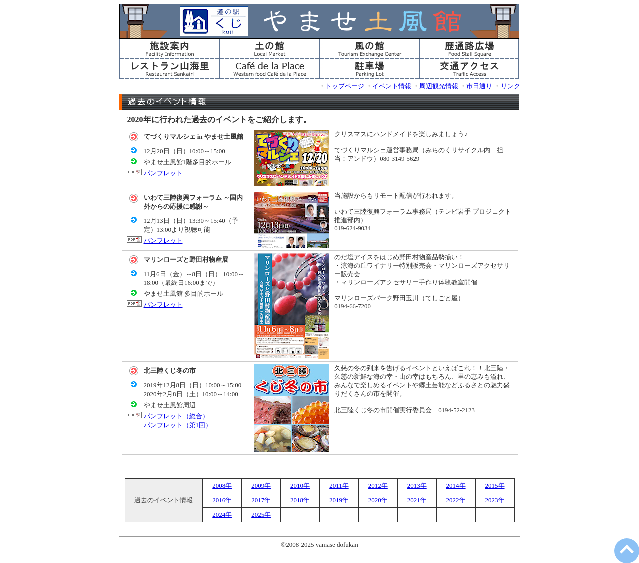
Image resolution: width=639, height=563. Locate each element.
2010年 (300, 485)
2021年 (417, 500)
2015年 (495, 485)
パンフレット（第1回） (178, 425)
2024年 (222, 514)
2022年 (456, 500)
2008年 (222, 485)
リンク (510, 86)
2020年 (378, 500)
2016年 (222, 500)
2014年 (456, 485)
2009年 (261, 485)
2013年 (417, 485)
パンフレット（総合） (176, 416)
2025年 (261, 514)
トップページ (344, 86)
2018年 (300, 500)
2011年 (339, 485)
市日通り (479, 86)
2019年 (339, 500)
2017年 (261, 500)
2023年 (495, 500)
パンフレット (163, 173)
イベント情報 (391, 86)
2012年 (378, 485)
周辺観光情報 (438, 86)
